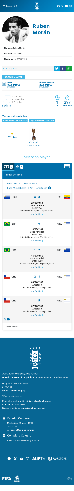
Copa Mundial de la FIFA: (20, 187)
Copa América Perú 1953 (15, 120)
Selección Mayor (13, 77)
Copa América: (31, 183)
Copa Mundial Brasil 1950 (42, 120)
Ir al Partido (37, 214)
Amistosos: (13, 183)
